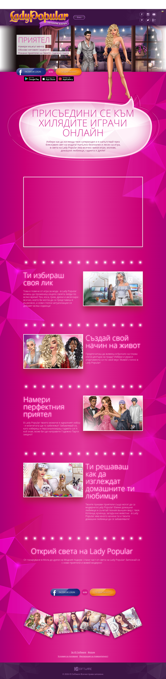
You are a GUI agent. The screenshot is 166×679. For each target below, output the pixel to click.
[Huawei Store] (66, 78)
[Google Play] (32, 78)
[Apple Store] (48, 78)
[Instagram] (148, 14)
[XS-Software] (83, 671)
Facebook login (31, 71)
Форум (91, 652)
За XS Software (78, 652)
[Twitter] (148, 20)
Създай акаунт (68, 71)
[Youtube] (155, 14)
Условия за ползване (68, 656)
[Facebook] (142, 14)
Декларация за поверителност (93, 656)
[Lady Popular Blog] (155, 20)
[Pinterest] (142, 20)
